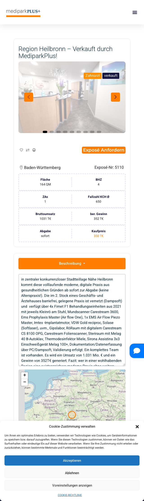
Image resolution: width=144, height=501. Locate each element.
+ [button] (24, 375)
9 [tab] (99, 132)
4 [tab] (65, 132)
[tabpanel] (72, 97)
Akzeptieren (72, 460)
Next (115, 97)
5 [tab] (72, 132)
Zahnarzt (93, 75)
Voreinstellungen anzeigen (72, 485)
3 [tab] (58, 132)
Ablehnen (72, 473)
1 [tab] (45, 132)
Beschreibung (70, 263)
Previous (28, 97)
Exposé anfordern (103, 150)
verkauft (110, 75)
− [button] (24, 382)
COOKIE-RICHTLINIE (70, 495)
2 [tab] (52, 132)
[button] (137, 426)
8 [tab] (92, 132)
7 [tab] (85, 132)
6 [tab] (78, 132)
